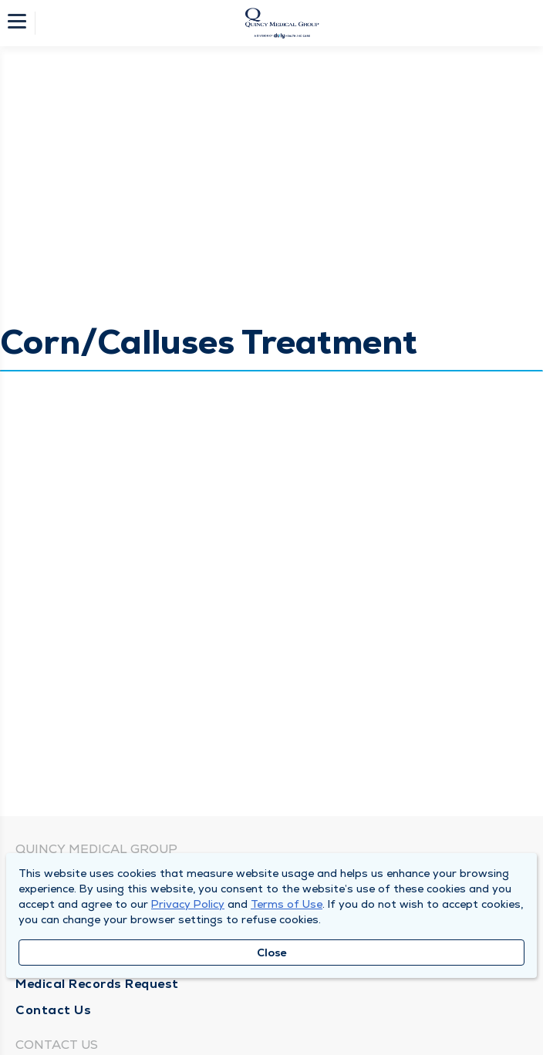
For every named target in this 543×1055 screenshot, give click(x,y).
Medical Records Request (97, 984)
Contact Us (53, 1010)
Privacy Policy (187, 904)
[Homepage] (281, 23)
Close (272, 952)
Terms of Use (286, 904)
